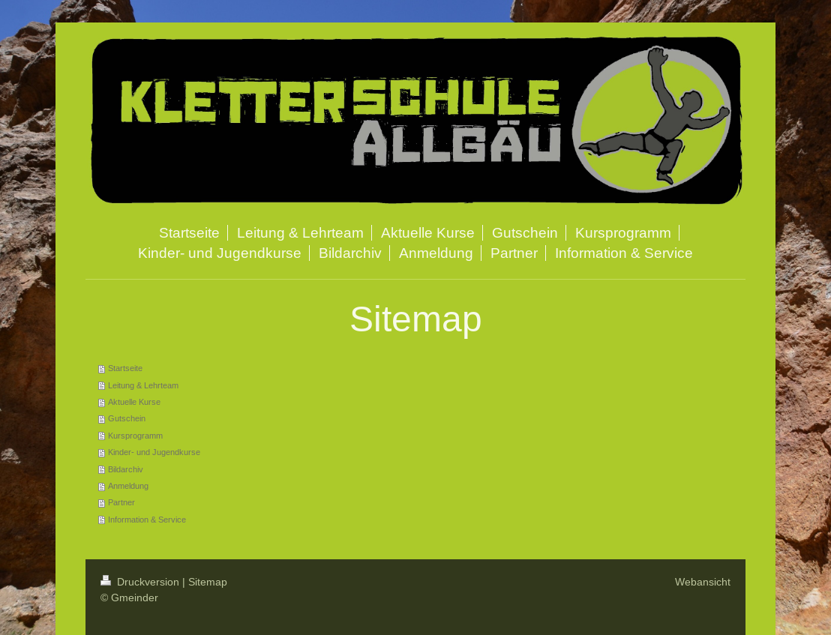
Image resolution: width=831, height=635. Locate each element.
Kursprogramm (135, 435)
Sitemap (207, 582)
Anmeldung (128, 486)
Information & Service (147, 519)
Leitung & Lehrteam (143, 385)
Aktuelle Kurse (134, 402)
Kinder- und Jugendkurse (154, 452)
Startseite (125, 368)
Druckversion (141, 582)
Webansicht (702, 582)
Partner (121, 502)
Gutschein (127, 418)
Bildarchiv (125, 469)
